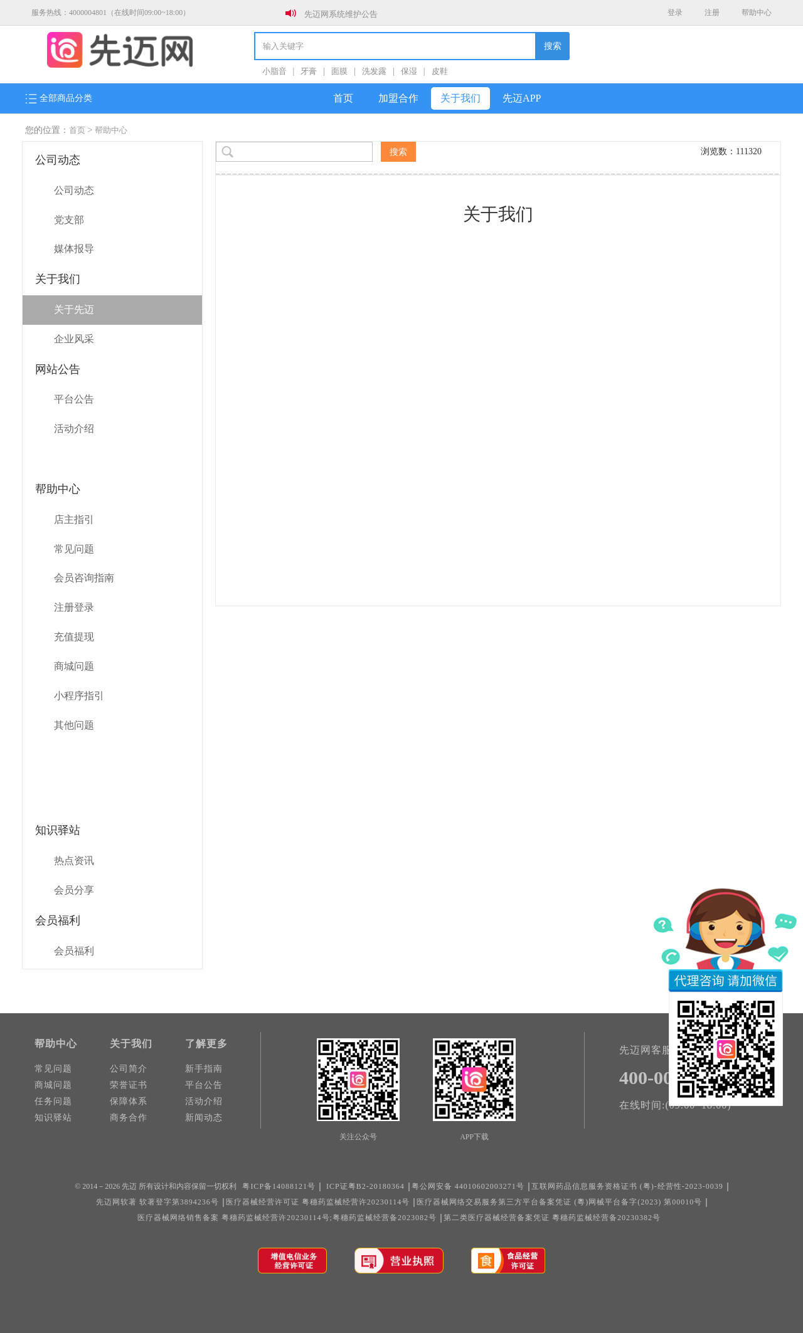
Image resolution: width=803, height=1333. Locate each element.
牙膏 (308, 71)
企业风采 (74, 339)
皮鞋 (440, 71)
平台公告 (74, 399)
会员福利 (74, 951)
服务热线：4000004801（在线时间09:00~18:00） (110, 12)
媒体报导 (74, 248)
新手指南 (204, 1068)
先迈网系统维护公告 (341, 14)
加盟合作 (398, 98)
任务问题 (53, 1101)
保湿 (409, 71)
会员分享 (74, 890)
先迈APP (522, 98)
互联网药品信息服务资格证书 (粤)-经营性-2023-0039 (627, 1186)
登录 (675, 12)
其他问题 (74, 725)
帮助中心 (757, 12)
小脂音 (274, 71)
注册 (712, 12)
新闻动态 (204, 1117)
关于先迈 (74, 309)
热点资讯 (74, 860)
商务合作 (128, 1117)
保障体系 (128, 1101)
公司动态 (74, 190)
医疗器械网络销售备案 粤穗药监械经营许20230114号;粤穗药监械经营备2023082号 (287, 1217)
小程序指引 (79, 695)
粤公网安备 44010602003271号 (468, 1186)
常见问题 (74, 549)
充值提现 (74, 636)
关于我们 (460, 98)
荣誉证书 (128, 1085)
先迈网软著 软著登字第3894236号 (157, 1202)
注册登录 (74, 607)
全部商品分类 (58, 98)
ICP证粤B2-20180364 (365, 1186)
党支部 (69, 219)
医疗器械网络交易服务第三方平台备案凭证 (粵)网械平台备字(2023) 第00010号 (559, 1202)
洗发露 (374, 71)
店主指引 (74, 519)
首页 (343, 98)
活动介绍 (74, 428)
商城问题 (74, 666)
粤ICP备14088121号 (279, 1186)
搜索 (552, 46)
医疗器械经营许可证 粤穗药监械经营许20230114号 (318, 1202)
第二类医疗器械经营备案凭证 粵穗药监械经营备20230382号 (552, 1217)
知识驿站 (53, 1117)
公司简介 (128, 1068)
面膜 (339, 71)
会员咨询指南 (84, 577)
